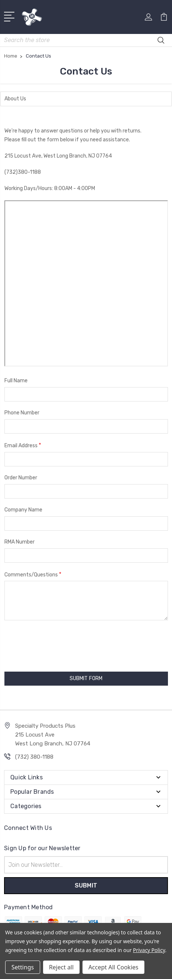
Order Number (20, 478)
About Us (15, 99)
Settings (22, 967)
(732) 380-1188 (34, 757)
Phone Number (21, 413)
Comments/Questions (33, 574)
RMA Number (19, 542)
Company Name (23, 510)
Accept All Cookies (113, 967)
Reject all (61, 967)
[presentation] (46, 642)
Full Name (16, 381)
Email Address (22, 445)
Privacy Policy (149, 950)
